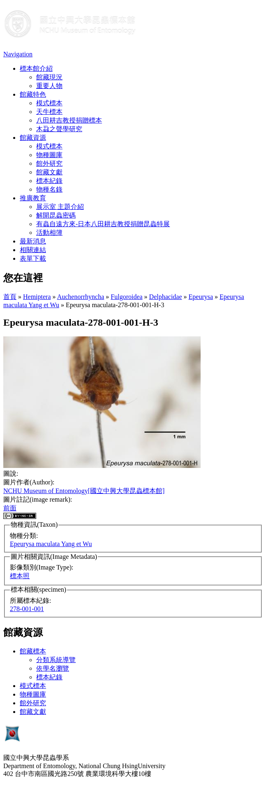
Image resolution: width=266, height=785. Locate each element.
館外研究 (49, 163)
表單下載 (33, 258)
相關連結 (33, 249)
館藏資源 (33, 137)
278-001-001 (27, 608)
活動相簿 (49, 232)
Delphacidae (165, 296)
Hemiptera (37, 296)
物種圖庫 (49, 154)
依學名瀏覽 (52, 668)
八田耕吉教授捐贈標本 (69, 120)
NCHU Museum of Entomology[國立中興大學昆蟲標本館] (83, 490)
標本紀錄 (49, 180)
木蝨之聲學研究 (59, 128)
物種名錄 (49, 189)
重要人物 (49, 85)
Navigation (17, 54)
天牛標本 (49, 111)
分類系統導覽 (56, 659)
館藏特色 (33, 94)
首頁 (9, 296)
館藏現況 (49, 77)
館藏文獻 (49, 172)
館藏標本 (33, 651)
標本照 (20, 575)
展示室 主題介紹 (60, 206)
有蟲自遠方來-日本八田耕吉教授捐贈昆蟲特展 (103, 223)
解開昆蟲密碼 (56, 215)
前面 (9, 508)
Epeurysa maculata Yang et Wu (51, 543)
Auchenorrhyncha (80, 296)
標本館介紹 (36, 68)
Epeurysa (201, 296)
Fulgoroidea (126, 296)
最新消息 (33, 241)
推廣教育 (33, 198)
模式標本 (49, 103)
